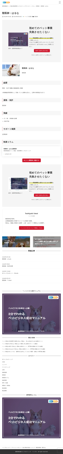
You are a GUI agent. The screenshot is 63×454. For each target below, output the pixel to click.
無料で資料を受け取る (41, 50)
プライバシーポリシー (16, 447)
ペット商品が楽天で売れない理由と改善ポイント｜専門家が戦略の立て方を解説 (22, 346)
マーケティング (6, 367)
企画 (3, 369)
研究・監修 (5, 383)
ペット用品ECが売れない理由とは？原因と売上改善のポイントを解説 (19, 343)
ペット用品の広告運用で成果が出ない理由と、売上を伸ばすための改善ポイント (22, 341)
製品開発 (4, 390)
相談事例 (4, 380)
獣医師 (36, 16)
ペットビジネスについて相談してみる (31, 228)
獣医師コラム (5, 377)
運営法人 (44, 447)
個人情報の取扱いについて (29, 447)
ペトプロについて (6, 447)
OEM (3, 362)
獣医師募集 (38, 447)
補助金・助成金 (6, 385)
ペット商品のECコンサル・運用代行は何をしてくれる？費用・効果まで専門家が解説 (23, 351)
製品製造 (4, 388)
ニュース (4, 364)
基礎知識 (4, 372)
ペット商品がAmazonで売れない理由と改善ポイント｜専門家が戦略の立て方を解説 (23, 349)
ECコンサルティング (7, 359)
